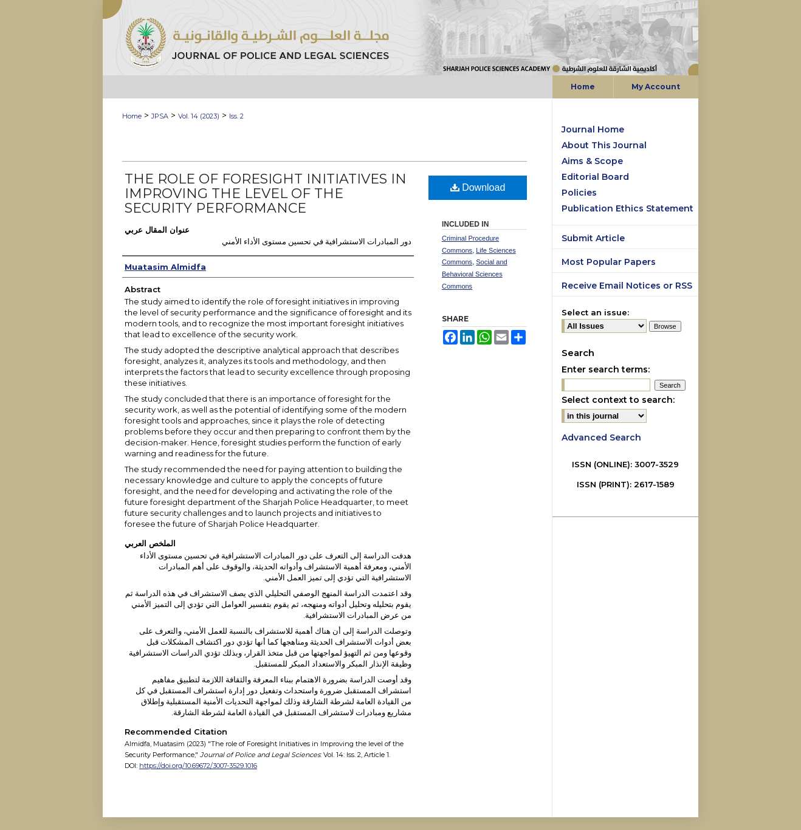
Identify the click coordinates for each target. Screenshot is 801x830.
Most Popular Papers (609, 261)
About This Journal (604, 145)
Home (132, 116)
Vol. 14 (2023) (198, 116)
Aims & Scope (592, 161)
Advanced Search (601, 437)
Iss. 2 (236, 116)
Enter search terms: (606, 369)
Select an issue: (595, 312)
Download (478, 187)
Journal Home (593, 129)
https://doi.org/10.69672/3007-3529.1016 (198, 765)
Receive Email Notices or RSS (627, 285)
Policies (579, 192)
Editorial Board (595, 176)
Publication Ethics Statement (627, 208)
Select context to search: (618, 399)
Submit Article (593, 238)
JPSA (159, 116)
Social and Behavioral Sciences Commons (474, 274)
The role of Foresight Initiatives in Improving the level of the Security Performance (266, 193)
